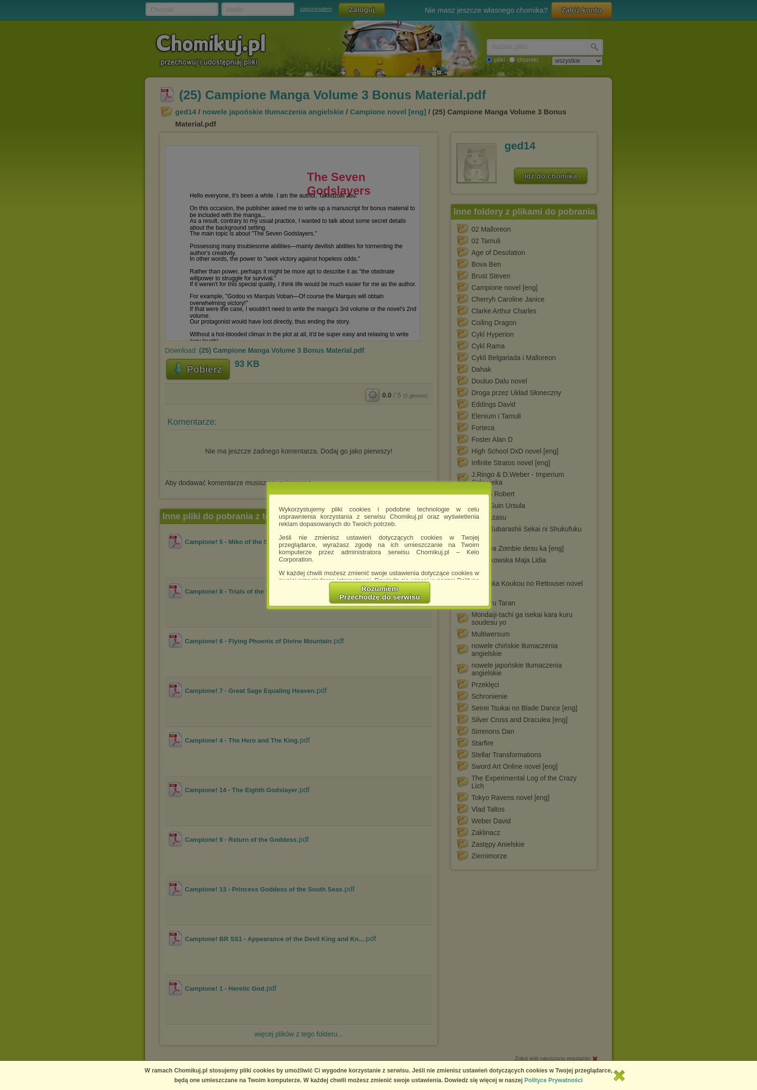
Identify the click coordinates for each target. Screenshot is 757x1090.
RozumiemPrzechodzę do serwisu (380, 592)
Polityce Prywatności (553, 1080)
